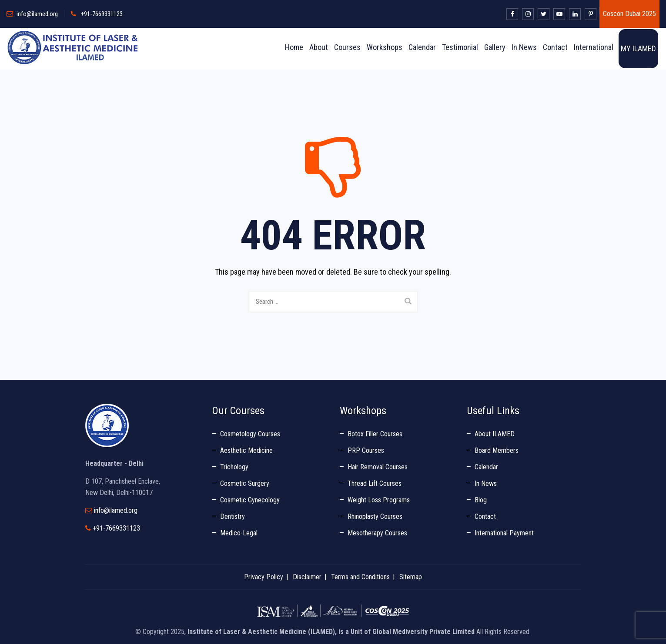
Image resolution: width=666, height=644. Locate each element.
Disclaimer (307, 577)
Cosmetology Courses (250, 434)
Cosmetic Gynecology (250, 500)
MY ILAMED (638, 48)
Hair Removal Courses (378, 467)
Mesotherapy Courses (377, 533)
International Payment (504, 533)
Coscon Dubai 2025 (629, 14)
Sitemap (410, 577)
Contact (555, 47)
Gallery (494, 47)
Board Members (497, 450)
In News (524, 47)
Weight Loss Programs (379, 500)
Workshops (384, 47)
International (593, 47)
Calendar (422, 47)
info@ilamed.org (37, 14)
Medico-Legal (239, 533)
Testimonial (460, 47)
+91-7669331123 (102, 14)
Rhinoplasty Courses (375, 516)
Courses (347, 47)
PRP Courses (366, 450)
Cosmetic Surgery (244, 483)
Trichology (234, 467)
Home (294, 47)
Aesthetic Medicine (246, 450)
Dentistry (232, 516)
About (318, 47)
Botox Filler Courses (375, 434)
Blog (481, 500)
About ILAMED (495, 434)
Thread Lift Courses (375, 483)
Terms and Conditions (360, 577)
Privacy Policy (263, 577)
